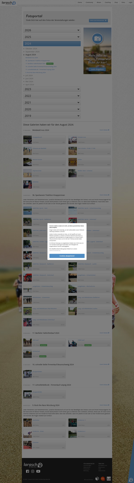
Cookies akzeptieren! (67, 256)
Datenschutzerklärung (54, 250)
